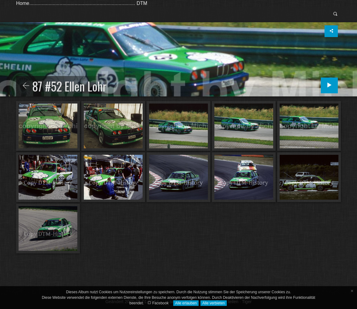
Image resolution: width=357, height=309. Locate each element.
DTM (141, 3)
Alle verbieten (213, 303)
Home (22, 3)
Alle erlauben (186, 303)
